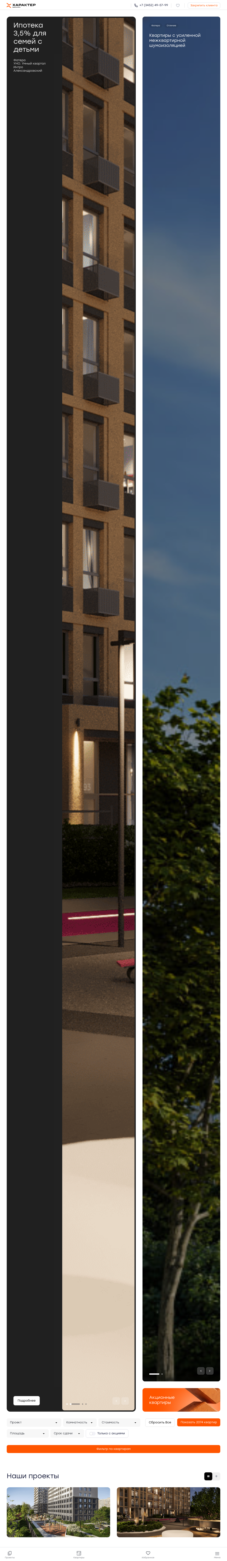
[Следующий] (125, 1401)
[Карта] (216, 1476)
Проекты (9, 1555)
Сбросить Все (160, 1422)
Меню (217, 1555)
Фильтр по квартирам (113, 1449)
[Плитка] (208, 1476)
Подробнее (27, 1400)
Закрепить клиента (204, 5)
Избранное (148, 1555)
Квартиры (79, 1555)
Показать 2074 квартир (199, 1422)
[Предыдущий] (116, 1401)
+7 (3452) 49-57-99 (151, 5)
